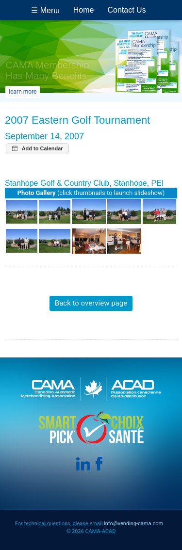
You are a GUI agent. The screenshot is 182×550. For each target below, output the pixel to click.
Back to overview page (91, 303)
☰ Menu (45, 10)
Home (83, 10)
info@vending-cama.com (133, 523)
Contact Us (127, 10)
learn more (22, 91)
